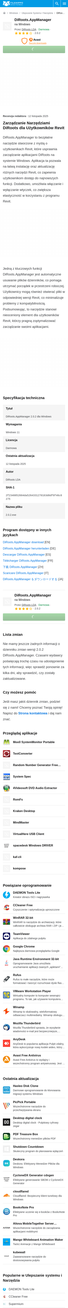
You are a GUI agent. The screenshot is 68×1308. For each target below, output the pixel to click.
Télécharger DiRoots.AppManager (25, 560)
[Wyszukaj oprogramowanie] (57, 3)
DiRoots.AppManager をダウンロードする (30, 579)
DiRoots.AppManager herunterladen (26, 548)
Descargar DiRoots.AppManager (24, 554)
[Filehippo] (13, 3)
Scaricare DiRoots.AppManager (23, 573)
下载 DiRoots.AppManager (20, 566)
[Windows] (13, 13)
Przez (25, 29)
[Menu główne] (64, 3)
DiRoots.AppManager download (23, 542)
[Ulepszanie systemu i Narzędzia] (37, 13)
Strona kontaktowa (32, 713)
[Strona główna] (4, 13)
